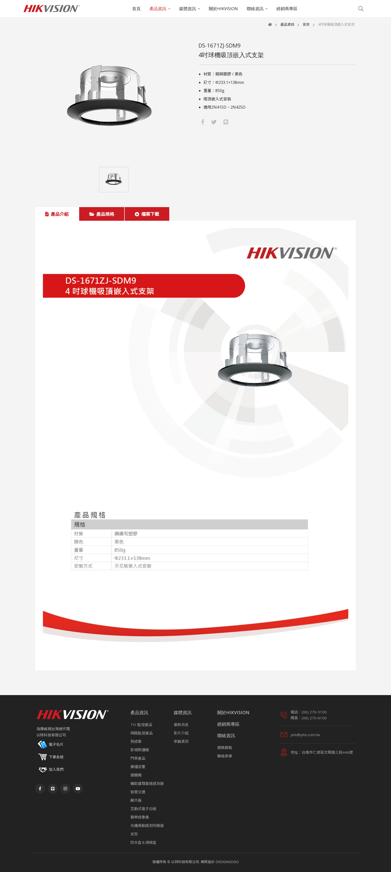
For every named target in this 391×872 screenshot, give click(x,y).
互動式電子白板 (143, 808)
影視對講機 (139, 749)
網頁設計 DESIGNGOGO (220, 861)
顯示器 (136, 800)
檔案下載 (147, 214)
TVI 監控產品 (141, 724)
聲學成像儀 (139, 817)
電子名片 (50, 744)
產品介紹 (57, 214)
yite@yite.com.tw (305, 734)
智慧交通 (137, 791)
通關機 (136, 775)
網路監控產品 (141, 732)
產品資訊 (157, 8)
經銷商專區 (286, 8)
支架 (306, 24)
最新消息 (181, 724)
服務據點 (224, 747)
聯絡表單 (224, 755)
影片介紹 (181, 732)
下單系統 (50, 757)
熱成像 (136, 741)
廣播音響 (137, 766)
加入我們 (56, 769)
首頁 (136, 8)
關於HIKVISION (223, 8)
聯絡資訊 (255, 8)
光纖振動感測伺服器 (147, 825)
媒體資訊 (187, 8)
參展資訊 (181, 741)
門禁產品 (137, 758)
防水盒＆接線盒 (143, 842)
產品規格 (101, 214)
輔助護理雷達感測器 (147, 783)
